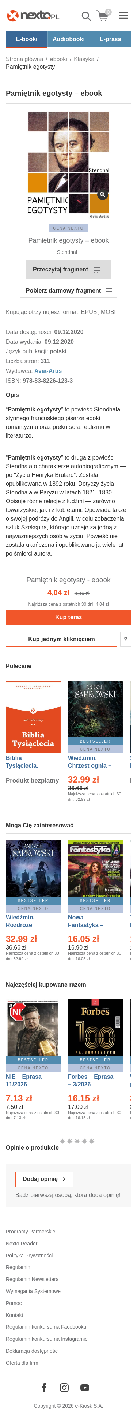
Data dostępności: (30, 332)
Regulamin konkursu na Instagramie (47, 1339)
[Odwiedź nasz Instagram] (64, 1387)
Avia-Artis (48, 371)
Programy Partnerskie (30, 1231)
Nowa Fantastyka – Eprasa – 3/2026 (90, 925)
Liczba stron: (23, 361)
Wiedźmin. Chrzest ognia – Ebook (89, 765)
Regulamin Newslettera (32, 1279)
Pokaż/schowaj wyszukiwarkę (87, 16)
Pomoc (14, 1303)
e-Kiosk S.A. (89, 1406)
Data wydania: (25, 342)
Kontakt (14, 1315)
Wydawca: (20, 371)
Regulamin (18, 1267)
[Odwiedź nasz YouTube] (85, 1387)
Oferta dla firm (22, 1363)
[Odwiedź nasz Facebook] (44, 1387)
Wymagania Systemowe (33, 1291)
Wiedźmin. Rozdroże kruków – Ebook (28, 925)
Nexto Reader (21, 1243)
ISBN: (14, 381)
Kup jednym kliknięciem (61, 639)
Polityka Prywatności (29, 1255)
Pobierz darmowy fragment (63, 290)
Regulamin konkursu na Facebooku (46, 1327)
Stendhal (68, 252)
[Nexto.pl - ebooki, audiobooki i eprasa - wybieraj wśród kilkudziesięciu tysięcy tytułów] (33, 16)
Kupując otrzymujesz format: (43, 312)
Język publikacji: (28, 351)
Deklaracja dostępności (32, 1351)
